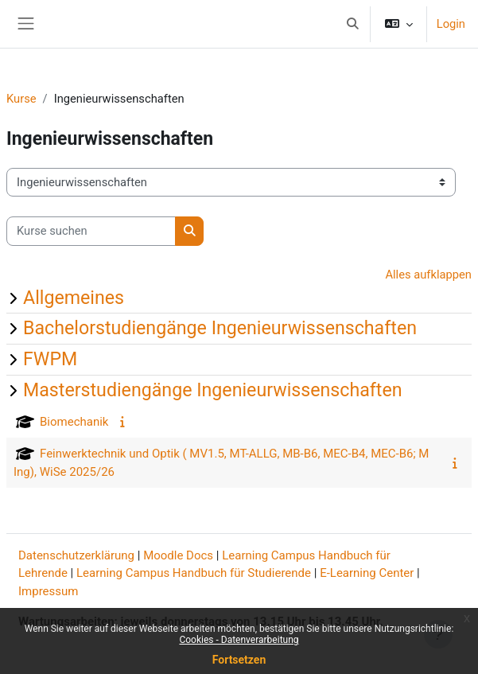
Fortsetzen (239, 659)
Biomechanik (74, 422)
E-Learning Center (367, 573)
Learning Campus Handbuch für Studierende (193, 573)
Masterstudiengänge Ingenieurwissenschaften (212, 390)
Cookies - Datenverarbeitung (238, 639)
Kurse (21, 99)
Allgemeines (73, 297)
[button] (352, 24)
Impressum (48, 591)
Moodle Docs (178, 555)
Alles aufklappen (428, 274)
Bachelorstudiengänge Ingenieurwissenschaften (220, 328)
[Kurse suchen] (91, 230)
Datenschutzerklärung (76, 555)
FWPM (50, 359)
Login (451, 24)
